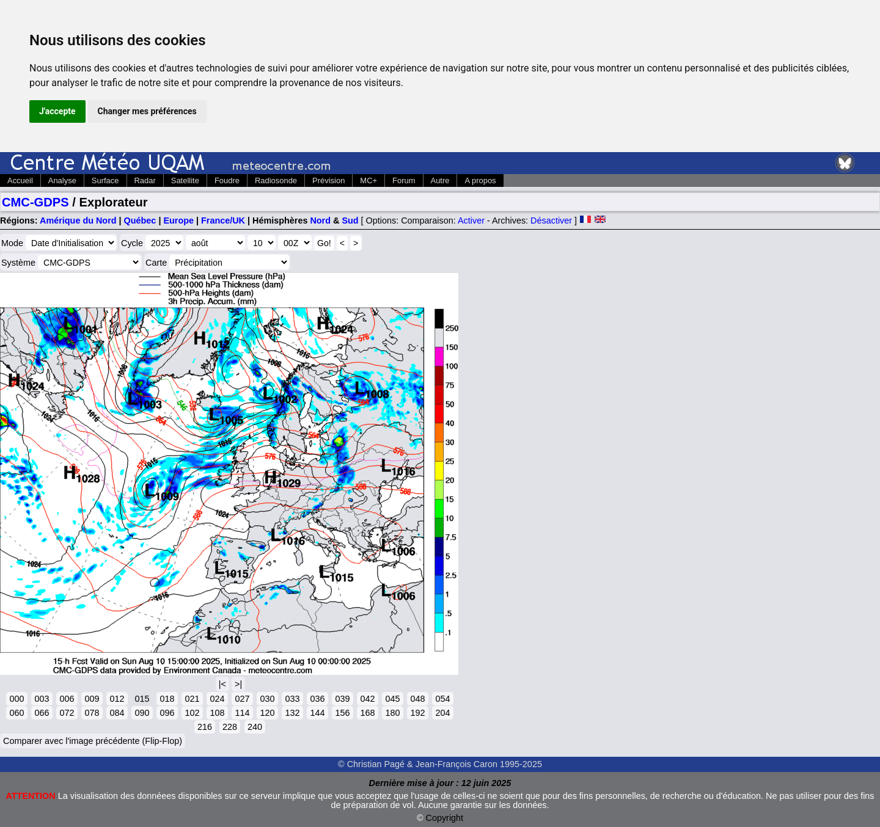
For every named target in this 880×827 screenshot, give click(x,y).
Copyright (445, 818)
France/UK (223, 220)
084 (116, 713)
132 (292, 713)
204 (442, 713)
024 (217, 699)
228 (229, 727)
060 (16, 713)
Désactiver (551, 220)
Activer (471, 220)
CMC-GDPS (35, 202)
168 (367, 713)
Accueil (20, 180)
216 (204, 727)
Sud (350, 220)
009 (91, 699)
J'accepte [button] (57, 111)
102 (192, 713)
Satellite (185, 180)
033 (292, 699)
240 (255, 727)
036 (317, 699)
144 (317, 713)
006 (66, 699)
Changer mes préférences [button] (147, 111)
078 (91, 713)
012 (116, 699)
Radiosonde (276, 180)
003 (41, 699)
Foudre (227, 180)
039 (342, 699)
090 (141, 713)
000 (16, 699)
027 (242, 699)
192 (417, 713)
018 (167, 699)
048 (417, 699)
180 (392, 713)
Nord (320, 220)
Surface (105, 180)
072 (66, 713)
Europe (178, 220)
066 (41, 713)
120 (267, 713)
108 (217, 713)
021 (192, 699)
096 (167, 713)
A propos (480, 180)
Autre (440, 180)
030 (267, 699)
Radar (145, 180)
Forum (403, 180)
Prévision (328, 180)
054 (442, 699)
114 (242, 713)
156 (342, 713)
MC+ (368, 180)
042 (367, 699)
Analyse (62, 180)
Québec (140, 220)
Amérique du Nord (78, 220)
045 (392, 699)
